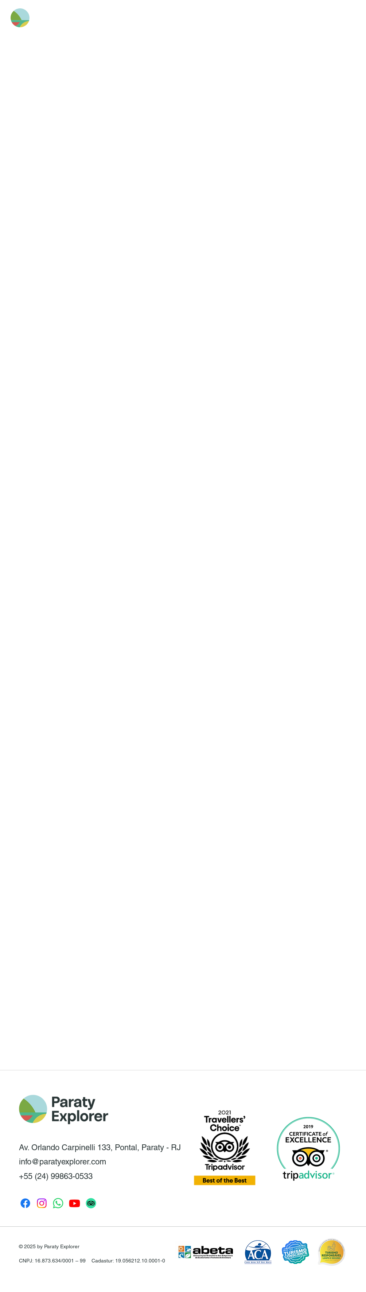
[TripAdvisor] (91, 1203)
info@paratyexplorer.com (62, 1161)
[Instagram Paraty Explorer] (41, 1203)
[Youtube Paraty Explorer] (74, 1203)
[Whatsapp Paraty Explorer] (58, 1203)
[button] (302, 18)
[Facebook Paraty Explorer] (25, 1203)
